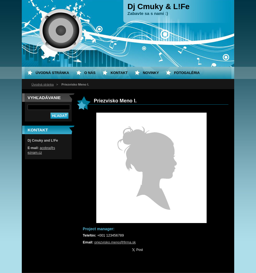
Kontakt (119, 73)
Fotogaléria (187, 73)
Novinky (151, 73)
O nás (90, 73)
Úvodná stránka (42, 84)
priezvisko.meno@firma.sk (115, 242)
